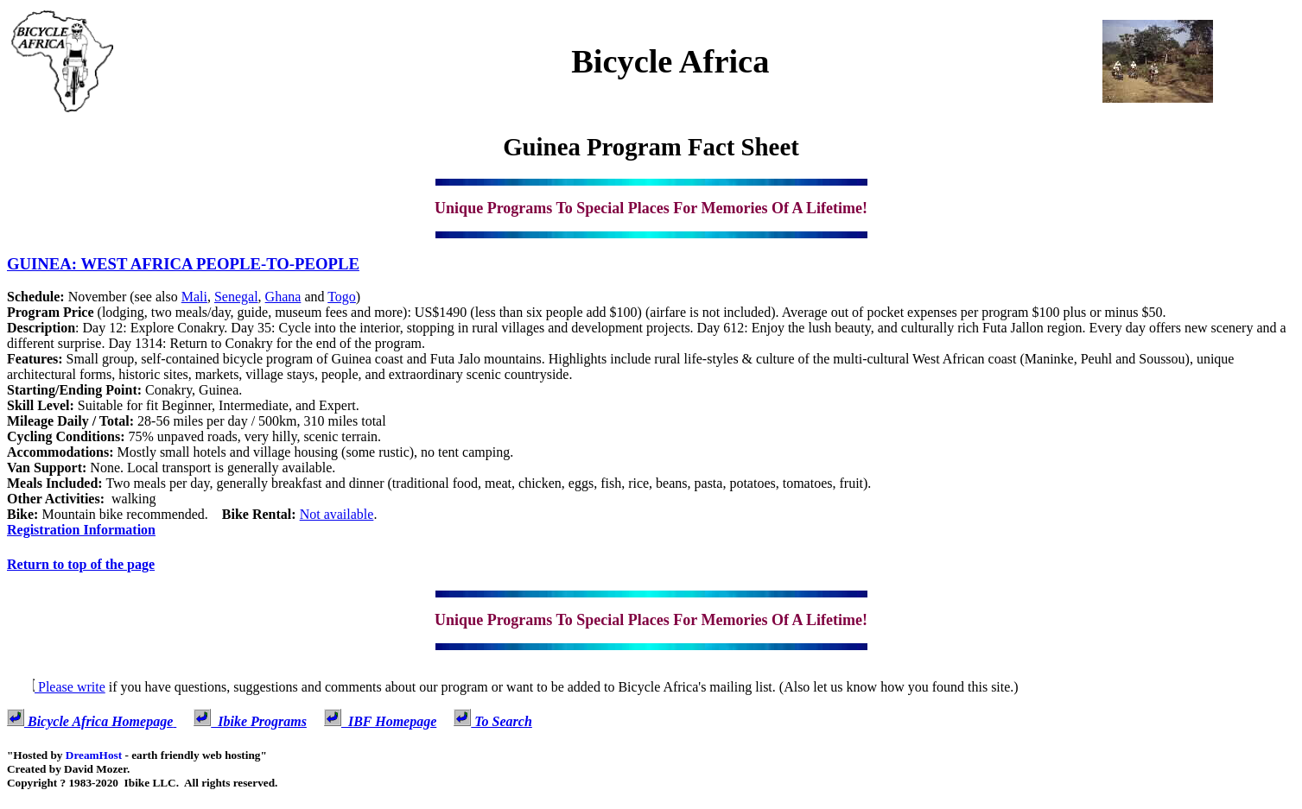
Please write (56, 686)
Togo (341, 296)
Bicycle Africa (670, 61)
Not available (337, 514)
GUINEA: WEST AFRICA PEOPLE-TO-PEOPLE (183, 264)
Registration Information (81, 529)
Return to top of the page (81, 564)
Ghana (283, 296)
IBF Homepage (380, 721)
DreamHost (94, 755)
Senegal (236, 296)
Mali (194, 296)
